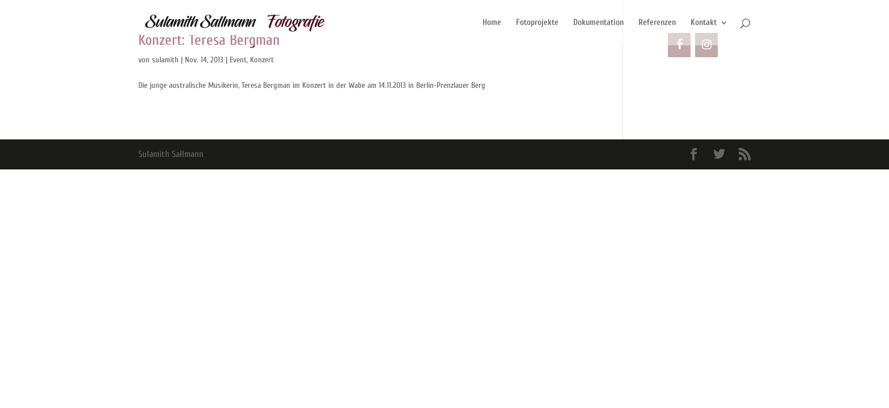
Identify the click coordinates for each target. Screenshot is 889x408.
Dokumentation (598, 23)
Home (491, 23)
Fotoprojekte (537, 23)
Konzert (262, 60)
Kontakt (704, 23)
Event (238, 60)
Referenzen (657, 23)
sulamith (165, 60)
